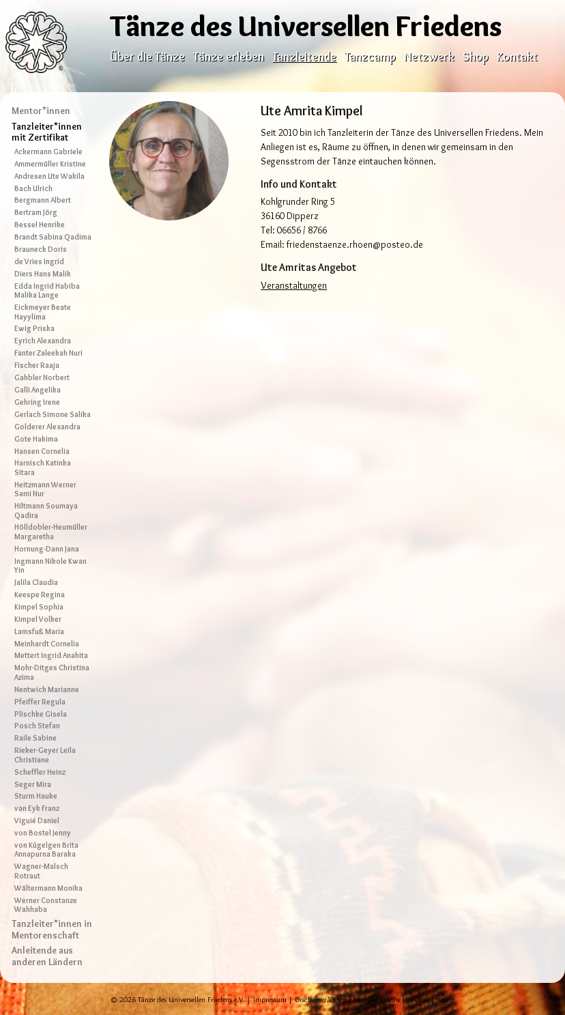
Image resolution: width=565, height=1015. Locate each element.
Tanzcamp (370, 56)
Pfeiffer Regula (40, 701)
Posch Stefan (37, 725)
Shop (476, 56)
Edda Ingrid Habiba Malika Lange (47, 290)
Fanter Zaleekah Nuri (48, 353)
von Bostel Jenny (42, 833)
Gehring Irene (37, 402)
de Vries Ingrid (39, 261)
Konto (445, 999)
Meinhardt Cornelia (46, 643)
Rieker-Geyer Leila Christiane (45, 754)
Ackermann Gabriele (48, 151)
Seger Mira (32, 784)
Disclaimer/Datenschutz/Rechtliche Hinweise (362, 999)
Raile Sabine (35, 738)
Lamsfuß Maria (39, 631)
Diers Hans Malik (42, 273)
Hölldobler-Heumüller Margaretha (50, 531)
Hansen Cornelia (42, 451)
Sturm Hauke (35, 796)
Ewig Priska (34, 328)
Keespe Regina (39, 594)
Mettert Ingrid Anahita (51, 655)
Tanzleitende (304, 56)
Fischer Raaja (36, 365)
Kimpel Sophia (38, 607)
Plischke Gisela (40, 714)
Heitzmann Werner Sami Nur (45, 489)
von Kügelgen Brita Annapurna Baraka (46, 849)
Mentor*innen (41, 110)
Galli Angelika (37, 390)
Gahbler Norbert (42, 377)
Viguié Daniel (36, 820)
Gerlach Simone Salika (52, 414)
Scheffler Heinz (40, 772)
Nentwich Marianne (46, 689)
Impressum (270, 999)
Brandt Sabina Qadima (52, 237)
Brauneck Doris (40, 249)
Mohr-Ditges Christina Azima (51, 672)
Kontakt (517, 56)
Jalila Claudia (36, 582)
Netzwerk (429, 56)
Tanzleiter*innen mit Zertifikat (47, 132)
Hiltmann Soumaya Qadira (46, 510)
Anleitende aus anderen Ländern (47, 956)
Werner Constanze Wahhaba (45, 905)
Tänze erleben (228, 56)
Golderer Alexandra (47, 426)
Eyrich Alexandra (42, 340)
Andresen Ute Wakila (49, 176)
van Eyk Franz (36, 808)
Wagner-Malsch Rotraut (41, 870)
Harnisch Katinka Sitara (42, 467)
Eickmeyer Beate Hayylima (42, 311)
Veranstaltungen (294, 285)
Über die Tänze (147, 56)
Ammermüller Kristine (50, 164)
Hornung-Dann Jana (46, 549)
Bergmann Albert (42, 200)
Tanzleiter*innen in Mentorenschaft (52, 929)
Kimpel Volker (37, 619)
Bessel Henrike (39, 224)
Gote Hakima (36, 439)
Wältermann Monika (48, 888)
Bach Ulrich (33, 188)
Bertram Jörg (35, 212)
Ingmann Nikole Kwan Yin (50, 565)
